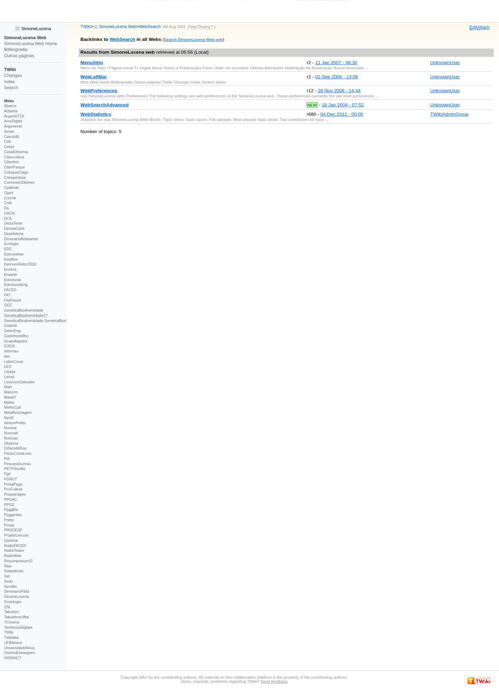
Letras (9, 377)
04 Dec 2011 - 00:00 (342, 114)
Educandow (14, 254)
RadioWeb (12, 556)
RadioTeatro (14, 550)
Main (8, 387)
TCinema (11, 622)
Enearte (10, 274)
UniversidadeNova (19, 648)
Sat (7, 576)
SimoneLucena (33, 28)
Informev (11, 351)
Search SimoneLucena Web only (193, 39)
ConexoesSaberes (19, 182)
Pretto (9, 520)
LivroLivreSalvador (19, 382)
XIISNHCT (12, 658)
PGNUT (10, 479)
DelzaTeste (13, 223)
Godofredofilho (16, 336)
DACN (9, 213)
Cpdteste (11, 187)
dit (473, 27)
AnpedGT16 (14, 116)
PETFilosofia (14, 469)
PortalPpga (13, 484)
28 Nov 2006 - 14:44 (339, 90)
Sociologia (12, 602)
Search (11, 87)
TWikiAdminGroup (449, 114)
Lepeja (9, 371)
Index (9, 81)
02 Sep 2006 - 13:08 (336, 76)
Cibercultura (14, 157)
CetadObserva (16, 152)
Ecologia (11, 244)
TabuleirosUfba (16, 617)
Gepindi (10, 325)
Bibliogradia (15, 49)
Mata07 (10, 397)
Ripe (8, 566)
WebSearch (150, 26)
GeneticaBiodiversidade (23, 310)
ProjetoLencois (16, 535)
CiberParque (14, 167)
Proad (9, 525)
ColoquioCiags (16, 172)
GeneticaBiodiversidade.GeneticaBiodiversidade (44, 321)
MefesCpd (12, 407)
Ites (7, 356)
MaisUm (11, 392)
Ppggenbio (13, 515)
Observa (11, 443)
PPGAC (10, 499)
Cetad (9, 147)
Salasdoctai (13, 571)
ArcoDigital (13, 121)
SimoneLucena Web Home (30, 43)
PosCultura (13, 489)
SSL (7, 607)
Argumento (13, 126)
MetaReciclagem (18, 412)
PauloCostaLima (17, 453)
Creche (10, 198)
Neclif (9, 418)
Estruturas (12, 280)
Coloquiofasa (15, 177)
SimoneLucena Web (118, 26)
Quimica (11, 540)
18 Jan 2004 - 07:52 (343, 104)
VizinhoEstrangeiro (19, 653)
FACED (10, 290)
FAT (7, 295)
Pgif (7, 474)
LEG (7, 366)
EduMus (11, 259)
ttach (483, 27)
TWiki (85, 26)
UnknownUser (445, 62)
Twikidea (11, 637)
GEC (8, 305)
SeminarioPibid (16, 591)
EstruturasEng (16, 284)
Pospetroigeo (15, 494)
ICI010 (9, 346)
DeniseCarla (14, 228)
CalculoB (11, 136)
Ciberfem (11, 162)
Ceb (7, 141)
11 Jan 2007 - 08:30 (336, 62)
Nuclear (10, 428)
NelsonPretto (15, 423)
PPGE (9, 505)
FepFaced (12, 300)
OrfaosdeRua (15, 448)
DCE (8, 218)
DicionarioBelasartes (21, 239)
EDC (8, 249)
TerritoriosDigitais (18, 627)
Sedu (8, 581)
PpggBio (11, 509)
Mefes (9, 402)
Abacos (10, 106)
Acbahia (11, 111)
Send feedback (274, 681)
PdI (7, 458)
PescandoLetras (17, 464)
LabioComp (13, 361)
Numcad (11, 433)
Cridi (8, 203)
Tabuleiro (11, 612)
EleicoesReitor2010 (20, 264)
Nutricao (11, 438)
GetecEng (12, 331)
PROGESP (13, 530)
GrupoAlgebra (15, 341)
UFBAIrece (13, 643)
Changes (13, 75)
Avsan (9, 131)
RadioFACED (15, 545)
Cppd (8, 193)
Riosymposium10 (18, 561)
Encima (10, 269)
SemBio (10, 586)
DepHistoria (14, 234)
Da (6, 208)
